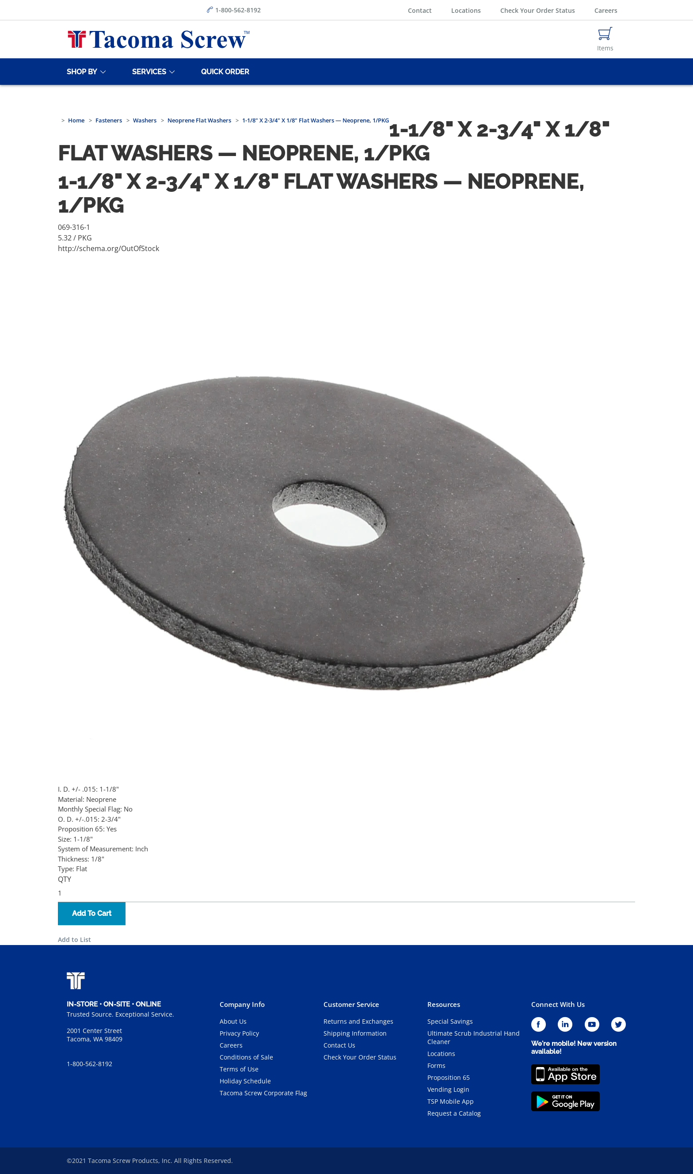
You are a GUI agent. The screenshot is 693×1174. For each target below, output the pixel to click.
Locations (466, 10)
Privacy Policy (239, 1033)
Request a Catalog (454, 1113)
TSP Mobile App (450, 1101)
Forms (436, 1065)
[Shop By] (80, 71)
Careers (605, 10)
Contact (420, 10)
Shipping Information (355, 1033)
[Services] (148, 71)
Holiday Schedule (245, 1081)
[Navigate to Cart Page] (605, 39)
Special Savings (450, 1021)
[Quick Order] (224, 71)
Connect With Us (558, 1004)
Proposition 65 (448, 1077)
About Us (233, 1021)
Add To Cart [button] (91, 913)
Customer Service (351, 1004)
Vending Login (448, 1089)
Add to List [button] (74, 939)
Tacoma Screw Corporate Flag (263, 1093)
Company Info (242, 1004)
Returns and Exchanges (358, 1021)
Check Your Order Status (537, 10)
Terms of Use (239, 1069)
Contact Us (339, 1045)
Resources (443, 1004)
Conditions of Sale (246, 1057)
